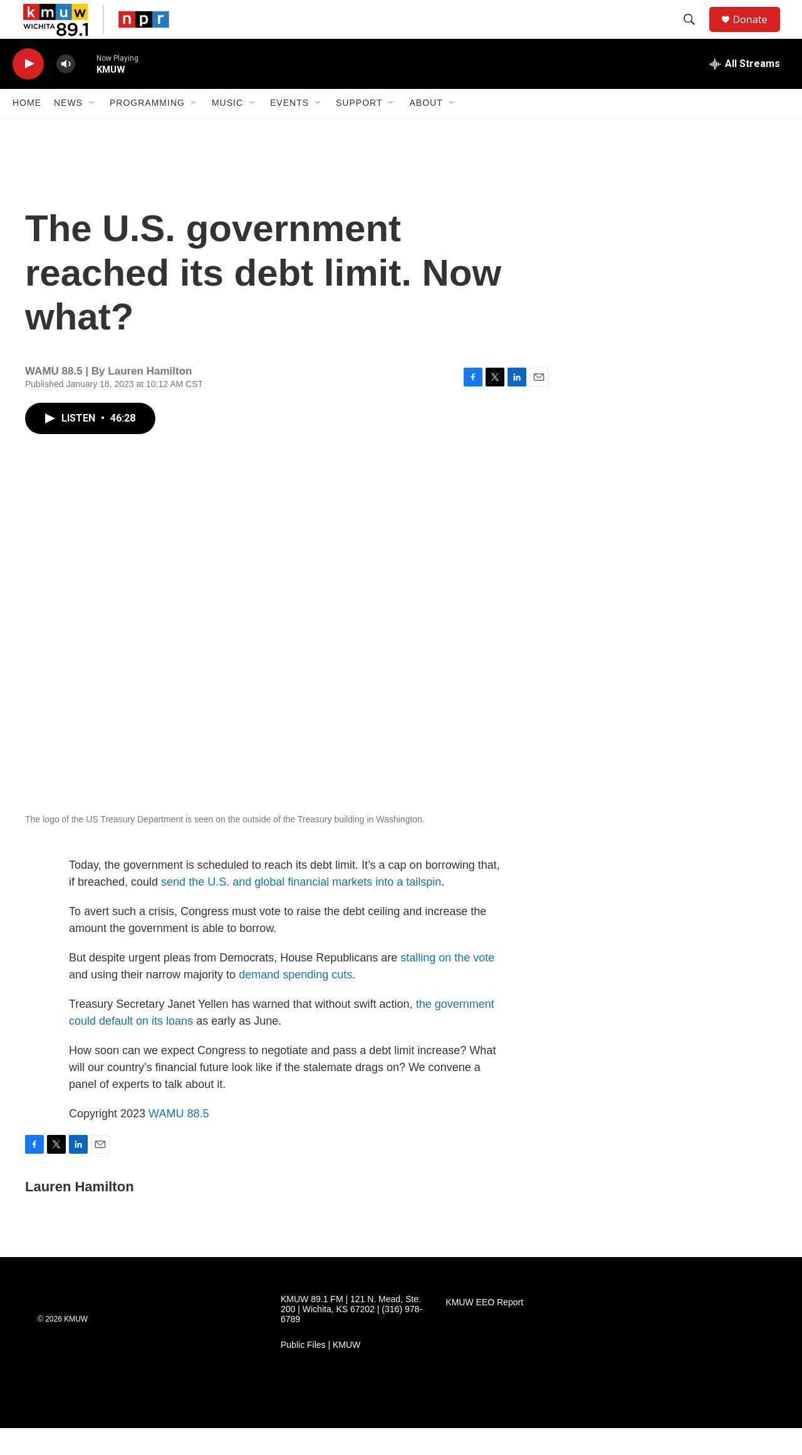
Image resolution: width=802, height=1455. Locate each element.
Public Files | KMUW (320, 1372)
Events (289, 130)
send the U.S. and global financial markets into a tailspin (301, 909)
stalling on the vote (447, 984)
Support (359, 130)
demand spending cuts (295, 1001)
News (68, 130)
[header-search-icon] (695, 33)
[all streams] (744, 91)
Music (227, 130)
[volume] (65, 91)
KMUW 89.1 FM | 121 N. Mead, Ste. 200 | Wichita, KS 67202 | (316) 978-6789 (351, 1336)
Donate (757, 32)
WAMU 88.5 (178, 1140)
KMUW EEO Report (484, 1329)
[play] (28, 91)
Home (27, 130)
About (425, 130)
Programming (147, 130)
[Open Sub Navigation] (92, 130)
